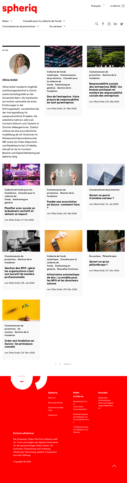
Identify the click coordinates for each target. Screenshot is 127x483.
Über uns (51, 398)
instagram (109, 24)
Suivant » (68, 364)
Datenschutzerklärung (55, 409)
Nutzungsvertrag (55, 403)
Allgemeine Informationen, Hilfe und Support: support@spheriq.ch (106, 403)
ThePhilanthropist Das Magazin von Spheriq (80, 429)
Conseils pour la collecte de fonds (42, 21)
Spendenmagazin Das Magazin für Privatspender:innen (81, 418)
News (5, 21)
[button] (11, 21)
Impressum (52, 415)
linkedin (115, 23)
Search (97, 24)
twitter (121, 24)
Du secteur (56, 26)
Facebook (103, 24)
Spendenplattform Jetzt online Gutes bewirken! (80, 405)
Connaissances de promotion (18, 26)
